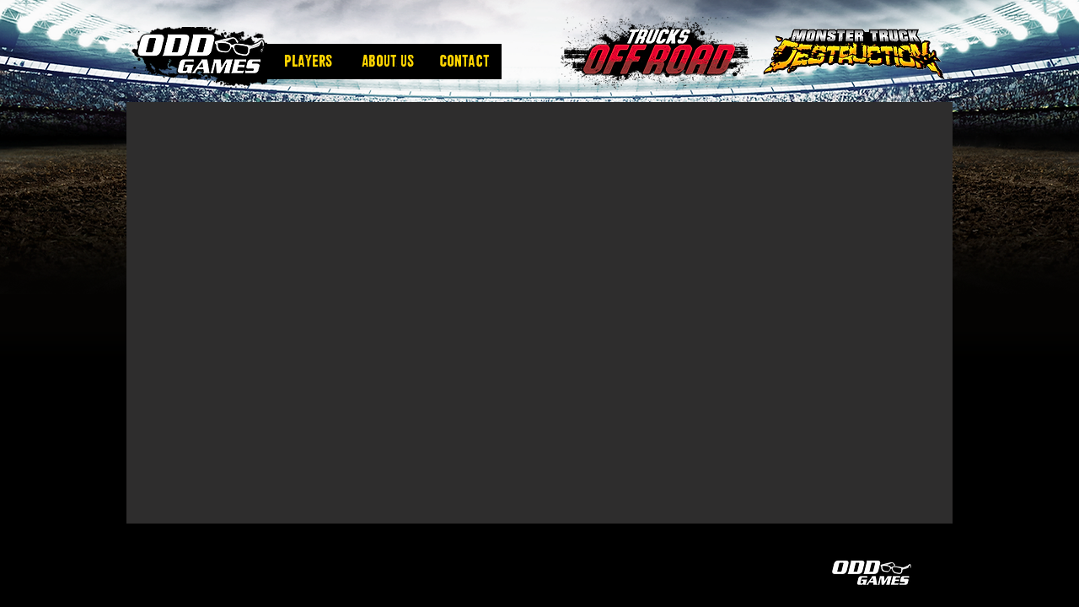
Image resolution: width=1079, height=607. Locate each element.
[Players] (308, 61)
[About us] (388, 61)
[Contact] (464, 61)
